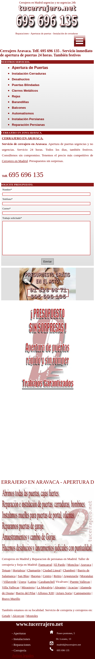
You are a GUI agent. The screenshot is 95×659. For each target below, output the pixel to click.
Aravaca (86, 564)
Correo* (6, 208)
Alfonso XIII (45, 593)
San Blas (23, 576)
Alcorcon (18, 616)
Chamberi (69, 570)
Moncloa (72, 564)
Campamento (82, 593)
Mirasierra (28, 587)
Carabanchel (46, 581)
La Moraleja (45, 587)
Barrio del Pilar (25, 593)
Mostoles (32, 616)
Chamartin (34, 570)
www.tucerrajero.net (39, 624)
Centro (47, 576)
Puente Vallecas (80, 581)
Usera (22, 581)
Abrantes (60, 587)
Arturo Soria (64, 593)
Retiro (57, 576)
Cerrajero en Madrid (15, 161)
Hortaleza (19, 570)
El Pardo (59, 564)
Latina (32, 581)
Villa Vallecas (10, 587)
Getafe (6, 616)
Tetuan (6, 570)
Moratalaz (86, 576)
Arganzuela (70, 576)
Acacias (73, 587)
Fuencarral (45, 564)
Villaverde (9, 581)
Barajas (36, 576)
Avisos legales (23, 656)
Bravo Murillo (11, 598)
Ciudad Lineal (52, 570)
